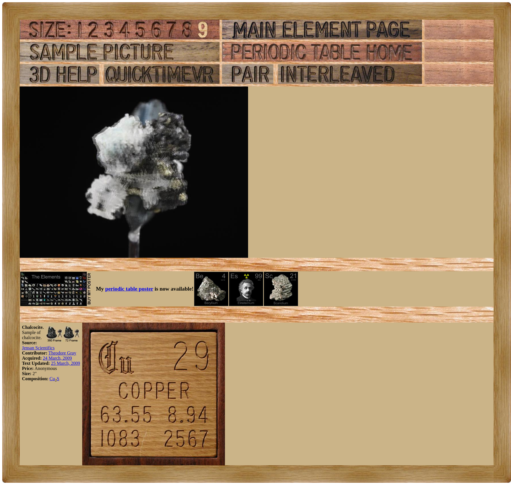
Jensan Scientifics (38, 347)
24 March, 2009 (57, 358)
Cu (52, 378)
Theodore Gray (62, 353)
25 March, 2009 (65, 363)
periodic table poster (129, 289)
